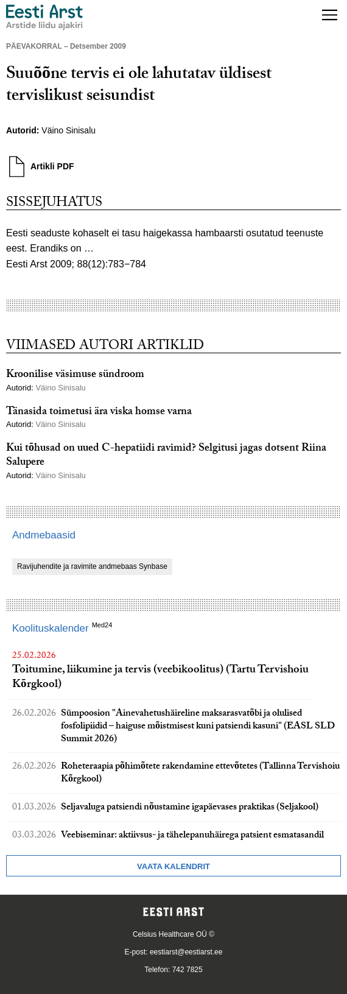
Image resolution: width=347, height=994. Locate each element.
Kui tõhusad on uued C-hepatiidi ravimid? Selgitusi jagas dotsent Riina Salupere (166, 456)
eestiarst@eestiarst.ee (186, 952)
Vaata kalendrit (173, 866)
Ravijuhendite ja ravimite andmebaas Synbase (92, 566)
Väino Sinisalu (69, 130)
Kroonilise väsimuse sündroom (75, 375)
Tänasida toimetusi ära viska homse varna (99, 412)
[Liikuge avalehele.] (44, 17)
